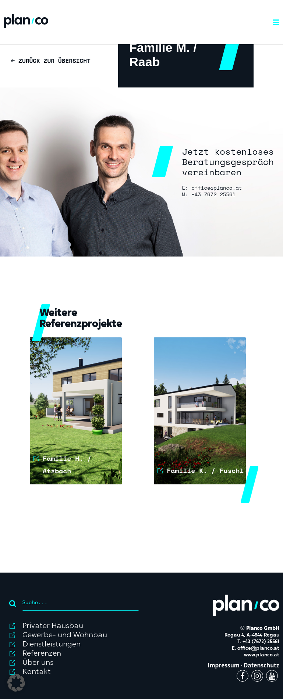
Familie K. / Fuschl (205, 470)
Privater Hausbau (52, 626)
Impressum (224, 665)
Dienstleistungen (51, 644)
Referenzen (41, 653)
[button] (16, 683)
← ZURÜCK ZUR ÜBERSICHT (51, 60)
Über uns (37, 663)
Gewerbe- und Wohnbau (64, 635)
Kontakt (36, 672)
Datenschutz (261, 665)
